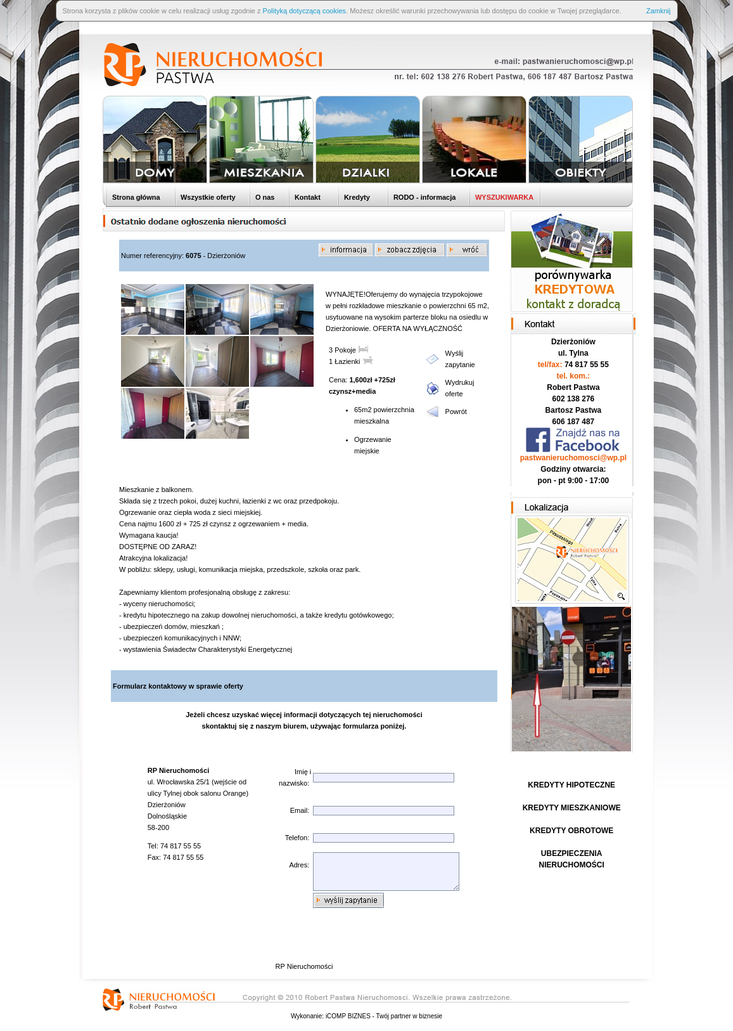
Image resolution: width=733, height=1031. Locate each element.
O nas (264, 197)
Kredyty (356, 197)
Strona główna (135, 197)
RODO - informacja (424, 197)
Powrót (456, 411)
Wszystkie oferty (207, 197)
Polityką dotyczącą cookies (304, 11)
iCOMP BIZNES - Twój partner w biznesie (384, 1016)
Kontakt (307, 197)
